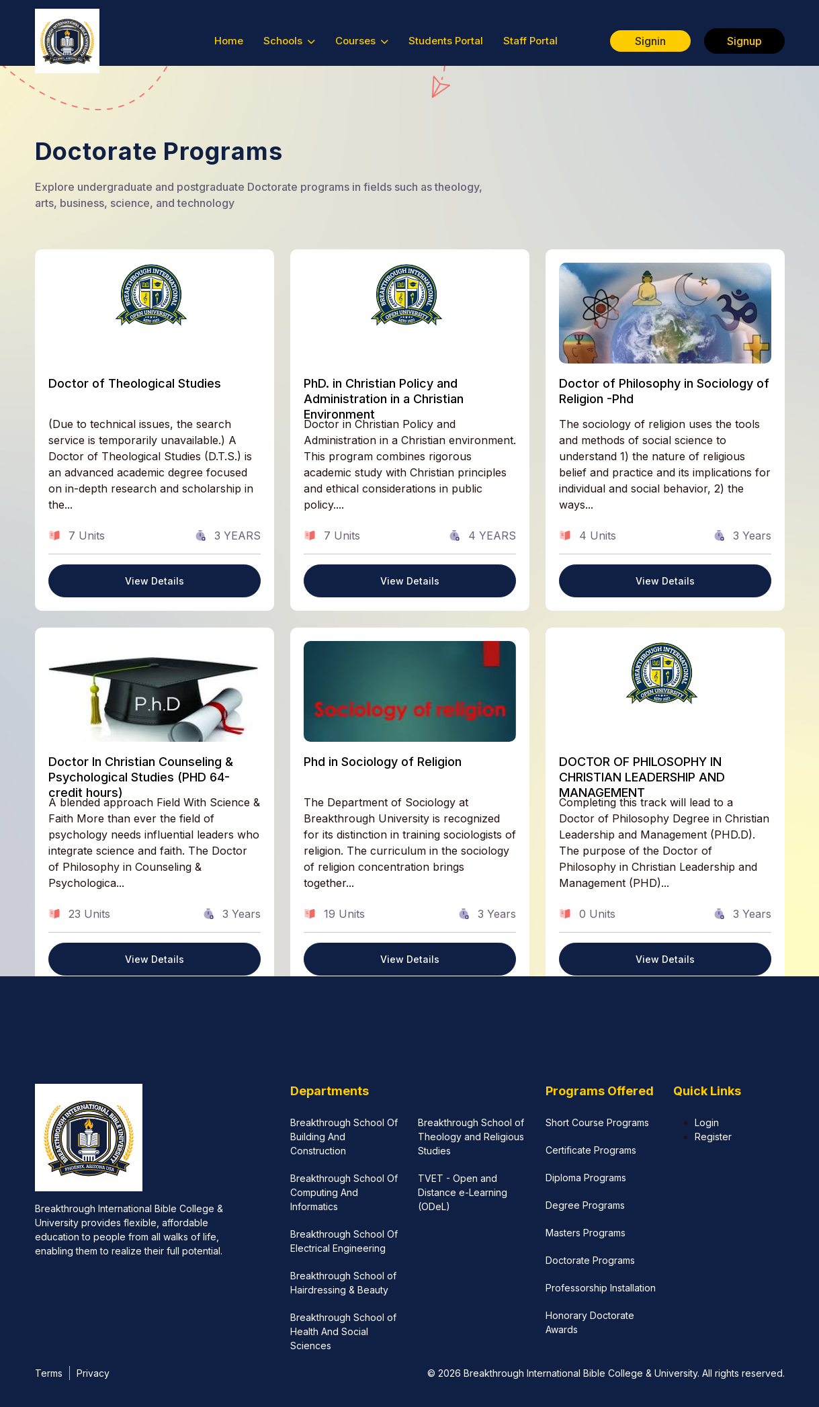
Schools (289, 40)
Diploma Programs (586, 1177)
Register (713, 1136)
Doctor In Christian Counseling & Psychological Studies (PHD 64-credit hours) (140, 777)
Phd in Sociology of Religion (383, 762)
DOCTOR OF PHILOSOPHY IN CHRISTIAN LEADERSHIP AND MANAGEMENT (642, 777)
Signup (744, 41)
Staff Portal (530, 40)
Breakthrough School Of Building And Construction (344, 1136)
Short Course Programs (597, 1122)
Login (707, 1122)
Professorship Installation (601, 1287)
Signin (650, 41)
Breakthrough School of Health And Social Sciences (343, 1331)
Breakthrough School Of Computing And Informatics (344, 1192)
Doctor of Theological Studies (134, 383)
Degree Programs (585, 1205)
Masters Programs (586, 1232)
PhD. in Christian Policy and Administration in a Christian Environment (384, 399)
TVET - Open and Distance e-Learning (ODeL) (462, 1192)
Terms (48, 1373)
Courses (361, 40)
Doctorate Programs (590, 1260)
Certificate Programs (591, 1150)
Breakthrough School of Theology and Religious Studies (471, 1136)
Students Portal (445, 40)
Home (228, 40)
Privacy (93, 1373)
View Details (154, 581)
